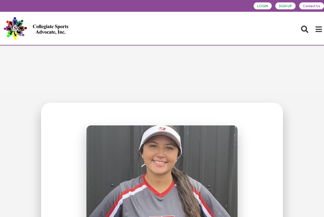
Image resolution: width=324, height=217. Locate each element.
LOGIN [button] (243, 6)
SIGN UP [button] (273, 6)
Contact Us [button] (307, 6)
